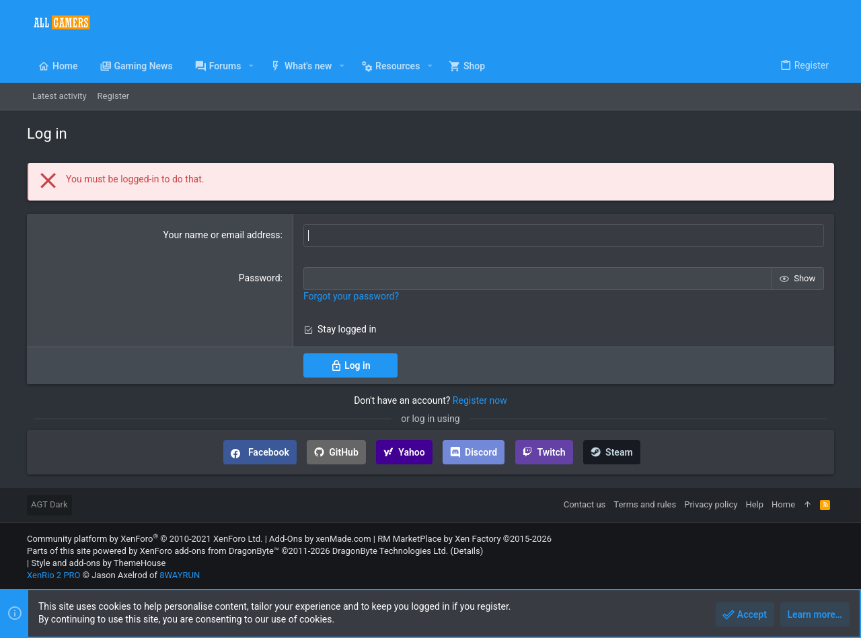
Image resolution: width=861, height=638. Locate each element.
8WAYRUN (179, 575)
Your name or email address (221, 234)
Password (259, 278)
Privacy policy (710, 504)
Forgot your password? (351, 296)
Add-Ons (286, 539)
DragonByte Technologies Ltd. (390, 551)
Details (466, 551)
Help (754, 504)
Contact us (585, 504)
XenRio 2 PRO (54, 575)
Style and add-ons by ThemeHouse (98, 563)
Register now (480, 400)
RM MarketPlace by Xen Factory (464, 539)
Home (783, 504)
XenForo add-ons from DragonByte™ (209, 551)
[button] (250, 65)
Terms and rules (644, 504)
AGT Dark (49, 504)
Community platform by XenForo (144, 539)
